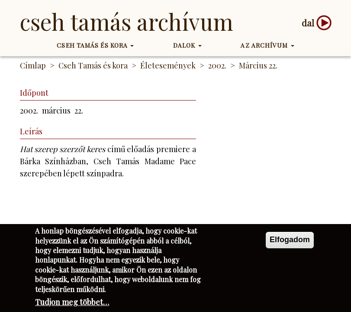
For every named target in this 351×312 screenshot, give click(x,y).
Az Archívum (267, 45)
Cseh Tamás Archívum (126, 21)
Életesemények (168, 65)
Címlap (33, 65)
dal (308, 23)
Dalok (187, 45)
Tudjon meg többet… (72, 302)
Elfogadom (290, 239)
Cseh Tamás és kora (95, 45)
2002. (217, 65)
